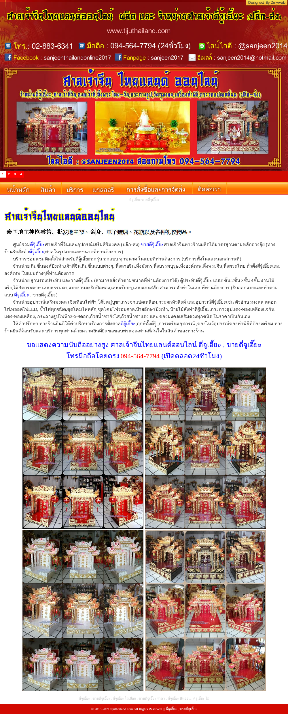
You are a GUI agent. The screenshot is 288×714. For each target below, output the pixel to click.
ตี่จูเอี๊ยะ (21, 294)
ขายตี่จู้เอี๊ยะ (152, 244)
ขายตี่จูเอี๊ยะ (188, 709)
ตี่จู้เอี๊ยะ (37, 244)
